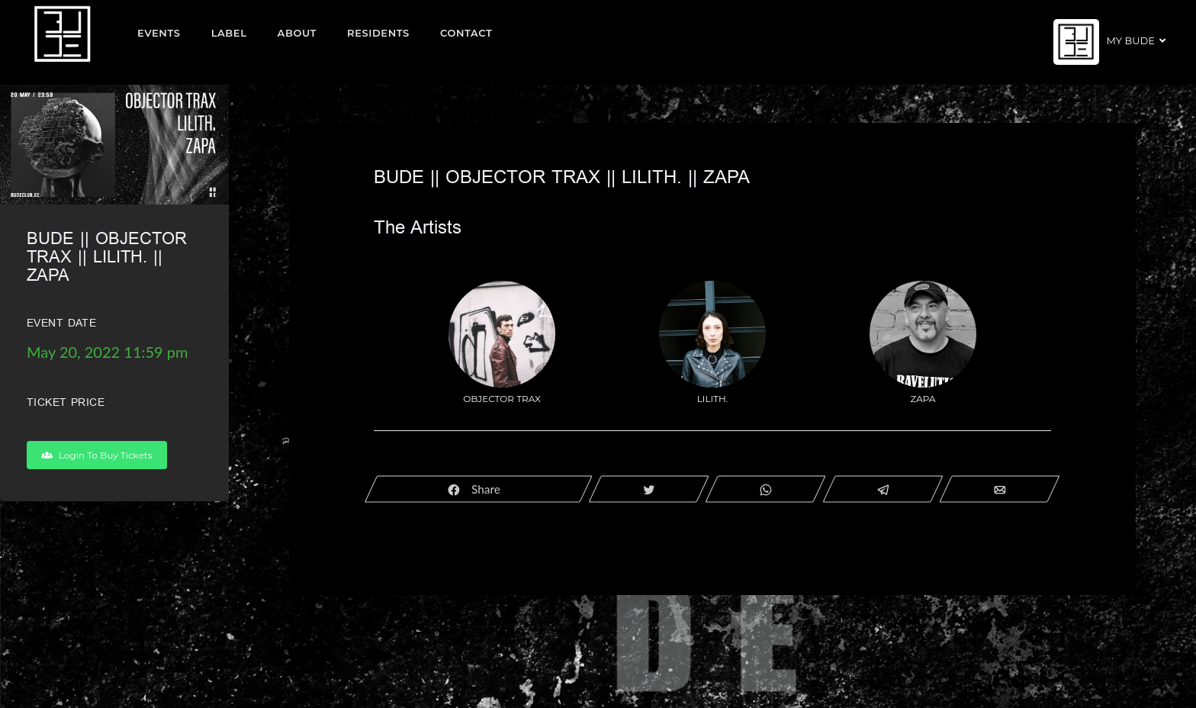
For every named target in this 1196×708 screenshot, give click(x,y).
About (297, 33)
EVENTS (159, 33)
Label (229, 33)
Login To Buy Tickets (97, 455)
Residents (378, 33)
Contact (466, 33)
